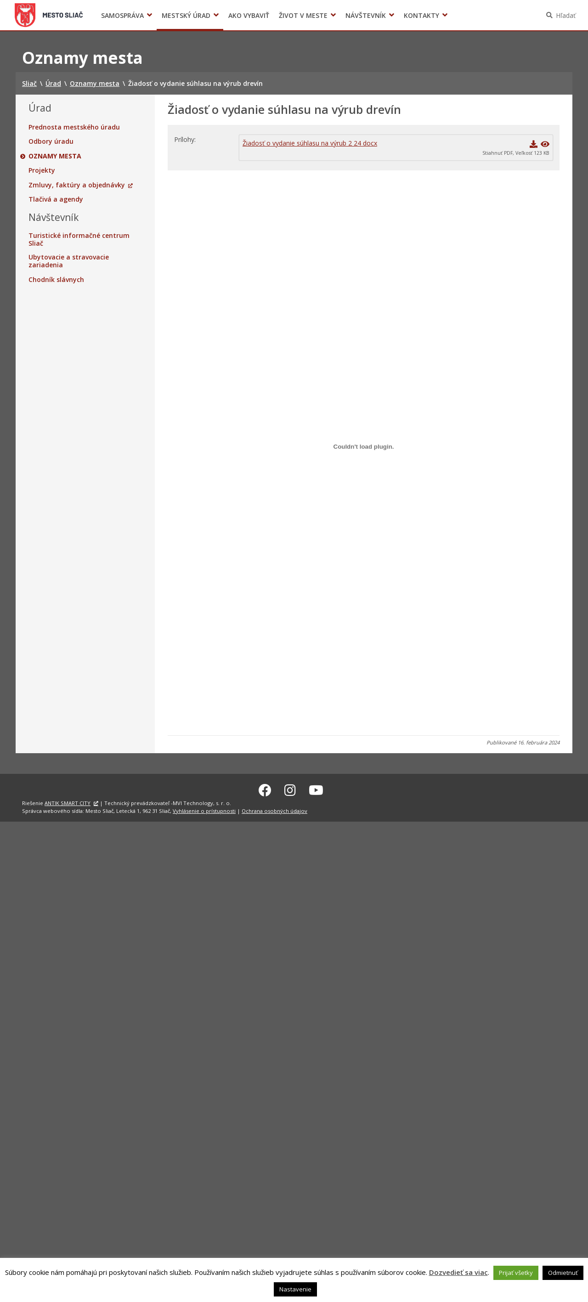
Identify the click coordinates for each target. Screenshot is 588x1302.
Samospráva (122, 15)
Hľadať (566, 15)
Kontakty (421, 15)
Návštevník (365, 15)
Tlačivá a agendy (55, 199)
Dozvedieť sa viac (458, 1272)
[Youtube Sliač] (316, 788)
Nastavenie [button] (295, 1289)
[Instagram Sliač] (290, 788)
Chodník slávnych (56, 280)
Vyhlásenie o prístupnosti (204, 809)
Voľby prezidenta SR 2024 (463, 15)
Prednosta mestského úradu (74, 127)
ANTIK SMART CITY (67, 801)
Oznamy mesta (54, 156)
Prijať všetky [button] (516, 1272)
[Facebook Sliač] (265, 788)
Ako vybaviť (248, 15)
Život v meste (303, 15)
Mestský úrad (186, 15)
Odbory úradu (51, 141)
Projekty (41, 170)
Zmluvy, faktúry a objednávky (76, 185)
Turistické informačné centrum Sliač (79, 239)
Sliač (49, 15)
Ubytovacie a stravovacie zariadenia (68, 261)
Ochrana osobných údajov (274, 809)
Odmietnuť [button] (563, 1272)
